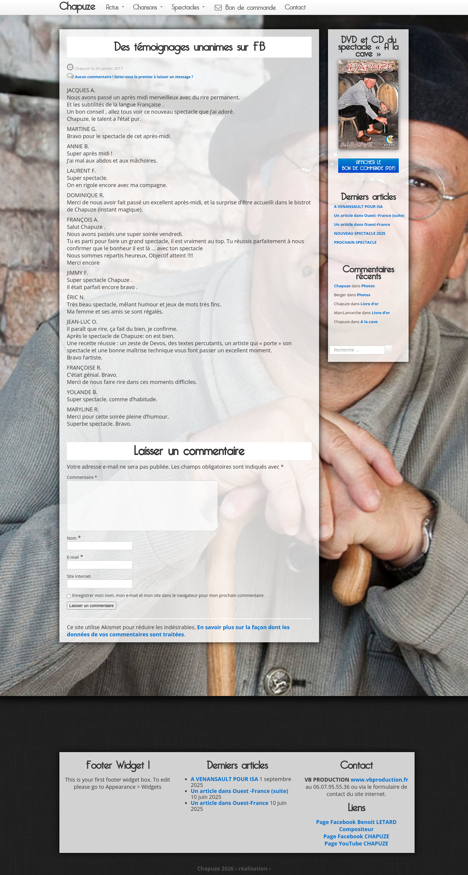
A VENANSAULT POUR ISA (358, 206)
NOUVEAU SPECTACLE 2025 (359, 233)
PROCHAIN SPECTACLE (355, 242)
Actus (115, 7)
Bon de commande (245, 7)
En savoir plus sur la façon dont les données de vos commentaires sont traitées (178, 631)
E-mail (73, 557)
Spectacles (188, 7)
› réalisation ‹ (253, 868)
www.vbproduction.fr (379, 779)
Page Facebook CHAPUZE (357, 836)
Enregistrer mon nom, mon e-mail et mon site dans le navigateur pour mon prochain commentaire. (168, 595)
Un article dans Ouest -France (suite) (369, 215)
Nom (71, 538)
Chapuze (77, 6)
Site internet (79, 576)
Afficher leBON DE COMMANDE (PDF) (368, 165)
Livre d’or (370, 303)
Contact (295, 7)
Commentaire (82, 477)
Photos (368, 285)
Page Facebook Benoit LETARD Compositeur (356, 825)
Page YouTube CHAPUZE (356, 843)
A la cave (369, 321)
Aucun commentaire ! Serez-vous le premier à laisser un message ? (134, 76)
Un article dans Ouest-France (362, 224)
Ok (388, 349)
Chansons (148, 7)
